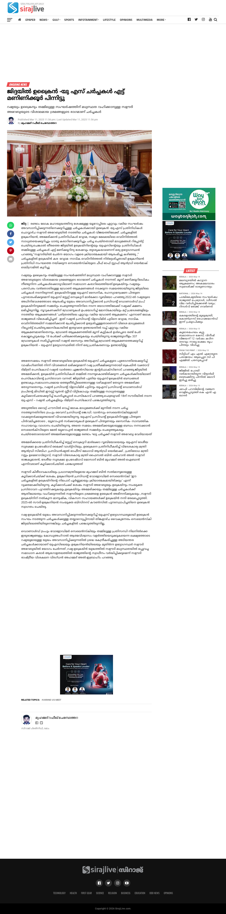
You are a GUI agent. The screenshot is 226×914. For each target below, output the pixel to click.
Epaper (30, 20)
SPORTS (69, 20)
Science (100, 893)
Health (73, 893)
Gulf (55, 20)
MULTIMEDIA (144, 20)
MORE (160, 20)
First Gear (86, 893)
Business (125, 893)
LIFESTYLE (109, 20)
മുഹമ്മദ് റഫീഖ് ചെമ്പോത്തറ (39, 123)
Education (140, 893)
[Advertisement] (154, 9)
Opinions (168, 893)
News (43, 20)
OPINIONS (126, 20)
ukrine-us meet (52, 700)
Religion (112, 893)
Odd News (154, 893)
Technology (59, 893)
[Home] (19, 19)
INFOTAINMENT (88, 20)
